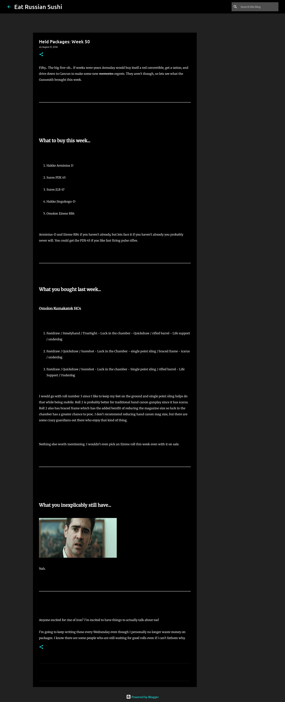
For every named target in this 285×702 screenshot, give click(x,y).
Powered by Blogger (142, 697)
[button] (41, 54)
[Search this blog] (258, 6)
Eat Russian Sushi (38, 6)
